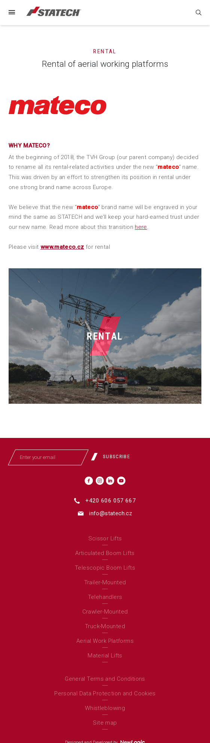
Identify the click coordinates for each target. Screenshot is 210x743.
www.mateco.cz (62, 247)
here (141, 227)
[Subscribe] (113, 457)
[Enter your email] (48, 457)
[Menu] (12, 12)
